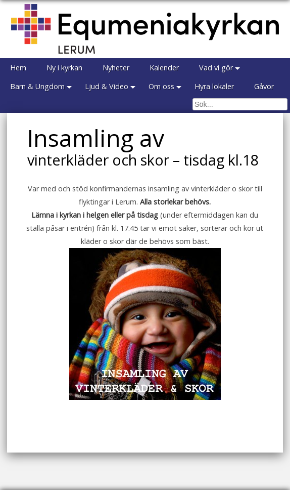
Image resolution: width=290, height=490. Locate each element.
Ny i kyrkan (64, 67)
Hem (18, 67)
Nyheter (116, 67)
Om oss (161, 86)
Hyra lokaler (214, 86)
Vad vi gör (216, 67)
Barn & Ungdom (37, 86)
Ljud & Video (106, 86)
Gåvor (264, 86)
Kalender (164, 67)
